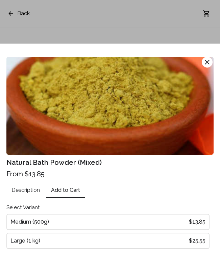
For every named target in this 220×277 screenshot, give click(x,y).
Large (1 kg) (107, 241)
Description (25, 190)
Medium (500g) (107, 222)
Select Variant (23, 207)
